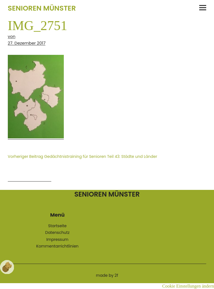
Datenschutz (57, 232)
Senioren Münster (42, 8)
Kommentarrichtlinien (57, 246)
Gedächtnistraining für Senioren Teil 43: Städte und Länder (82, 156)
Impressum (57, 239)
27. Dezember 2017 (27, 43)
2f (116, 275)
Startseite (57, 226)
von (12, 36)
